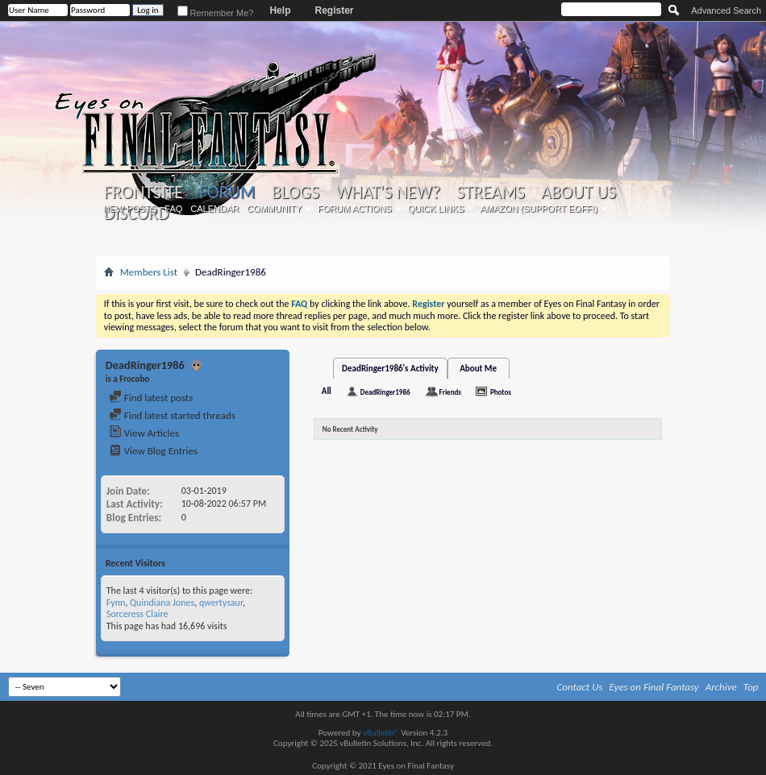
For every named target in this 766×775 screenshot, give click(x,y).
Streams (490, 192)
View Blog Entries (153, 451)
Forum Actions (355, 208)
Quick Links (436, 208)
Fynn (116, 602)
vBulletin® (381, 732)
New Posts (129, 208)
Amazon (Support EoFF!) (538, 208)
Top (751, 687)
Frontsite (143, 192)
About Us (578, 192)
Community (274, 208)
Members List (148, 272)
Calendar (214, 208)
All (326, 391)
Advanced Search (726, 10)
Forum (227, 192)
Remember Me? (215, 13)
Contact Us (580, 687)
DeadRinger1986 (385, 392)
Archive (721, 687)
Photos (500, 392)
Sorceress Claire (137, 614)
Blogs (295, 192)
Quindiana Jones (162, 602)
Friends (450, 392)
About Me (478, 368)
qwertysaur (221, 602)
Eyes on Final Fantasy (654, 687)
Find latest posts (151, 398)
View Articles (144, 433)
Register (333, 10)
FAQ (173, 208)
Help (279, 10)
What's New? (387, 192)
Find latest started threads (172, 415)
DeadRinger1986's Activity (390, 368)
